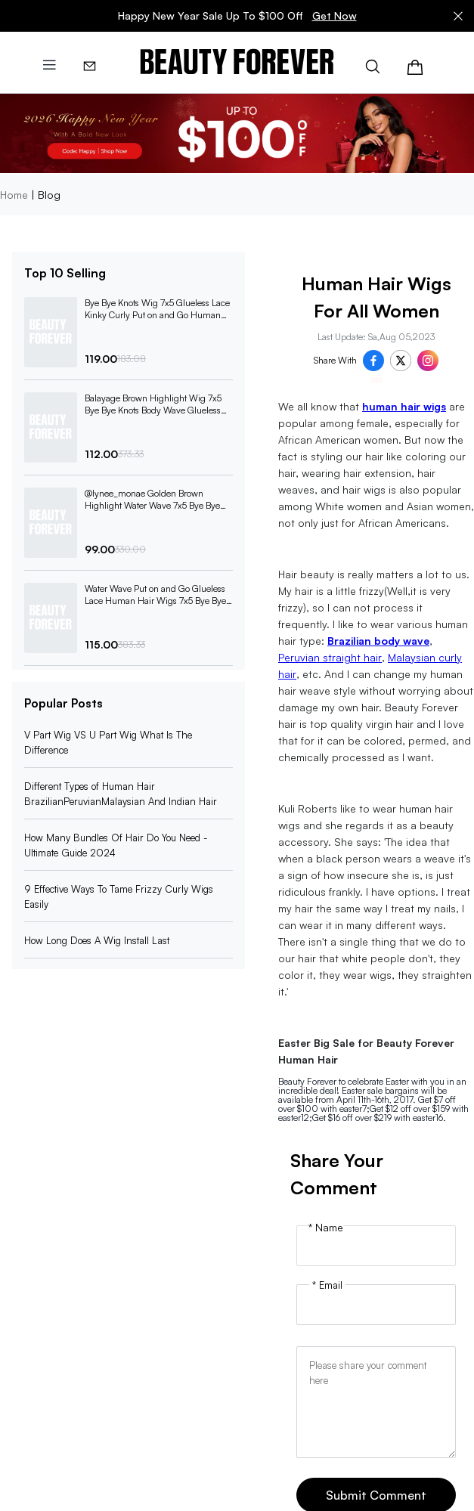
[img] (237, 62)
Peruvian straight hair (330, 657)
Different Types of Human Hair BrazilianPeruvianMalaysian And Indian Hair (120, 793)
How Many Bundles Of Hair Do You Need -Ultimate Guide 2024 (115, 845)
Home (14, 194)
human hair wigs (404, 406)
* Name (325, 1227)
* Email (327, 1285)
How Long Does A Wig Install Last (96, 940)
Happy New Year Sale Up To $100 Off (237, 16)
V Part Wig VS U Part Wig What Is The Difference (108, 742)
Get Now (334, 15)
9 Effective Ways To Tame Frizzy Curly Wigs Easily (118, 896)
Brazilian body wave (378, 640)
